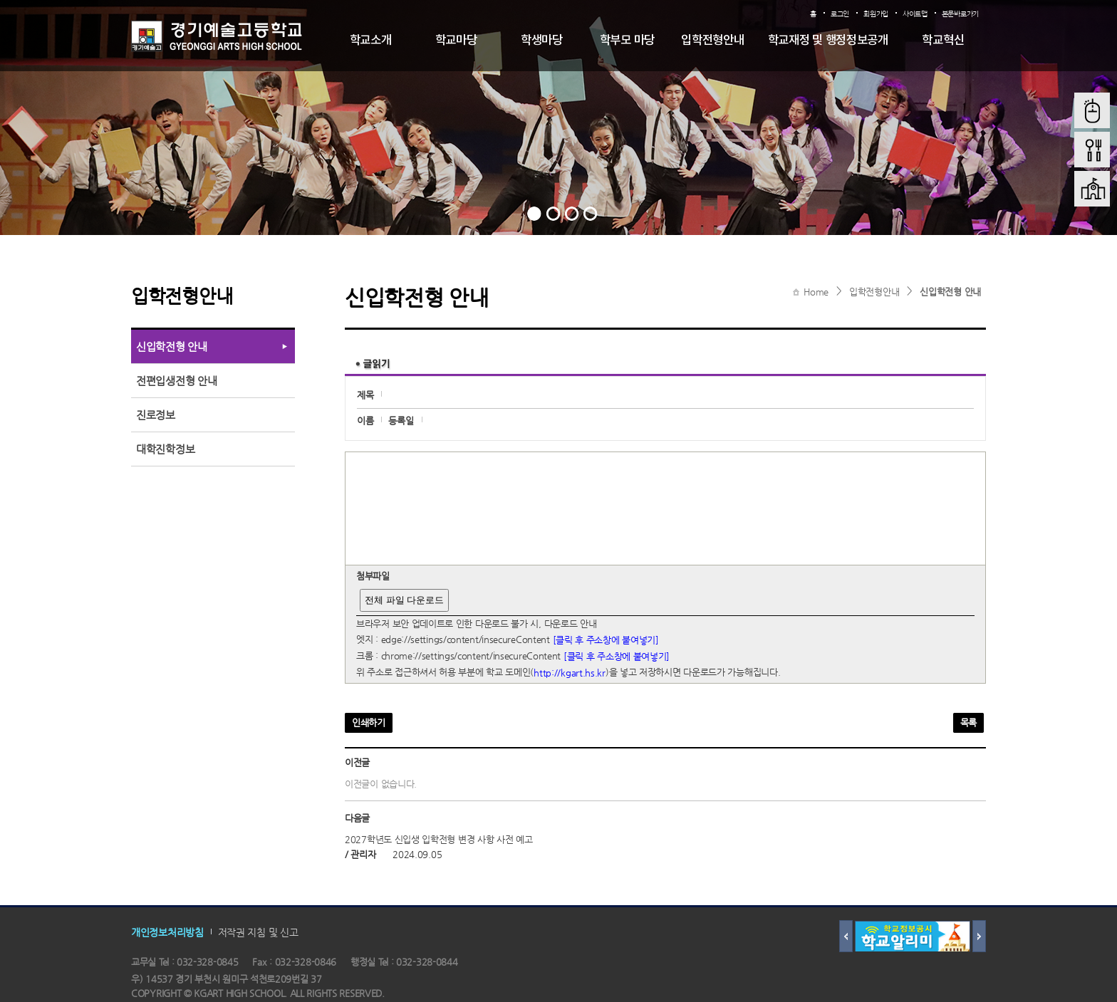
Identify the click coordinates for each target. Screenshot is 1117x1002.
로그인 (840, 14)
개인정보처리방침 (167, 931)
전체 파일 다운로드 (404, 600)
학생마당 (542, 40)
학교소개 (371, 40)
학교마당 (456, 40)
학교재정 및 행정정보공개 (828, 40)
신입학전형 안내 (950, 291)
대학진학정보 (165, 449)
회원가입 (875, 14)
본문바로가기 (960, 14)
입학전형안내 (712, 40)
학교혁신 (943, 40)
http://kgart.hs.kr (570, 672)
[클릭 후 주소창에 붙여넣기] (606, 640)
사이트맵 (915, 14)
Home (816, 291)
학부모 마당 (627, 40)
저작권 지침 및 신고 (258, 931)
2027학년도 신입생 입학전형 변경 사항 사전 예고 (439, 839)
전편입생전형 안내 (176, 381)
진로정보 (155, 415)
